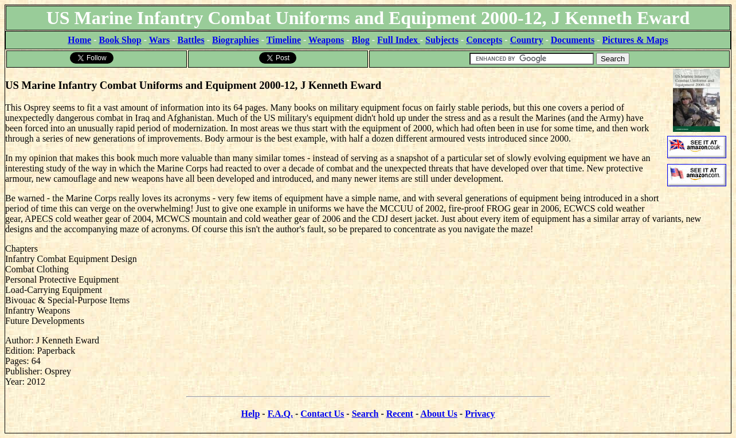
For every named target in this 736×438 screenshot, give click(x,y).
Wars (159, 40)
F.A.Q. (280, 414)
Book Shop (120, 40)
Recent (399, 414)
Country (526, 40)
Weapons (326, 40)
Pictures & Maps (635, 40)
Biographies (235, 40)
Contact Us (322, 414)
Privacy (480, 414)
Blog (361, 40)
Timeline (284, 40)
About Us (438, 414)
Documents (572, 40)
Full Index (398, 40)
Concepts (484, 40)
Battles (191, 40)
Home (79, 40)
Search (365, 414)
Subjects (442, 40)
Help (250, 414)
